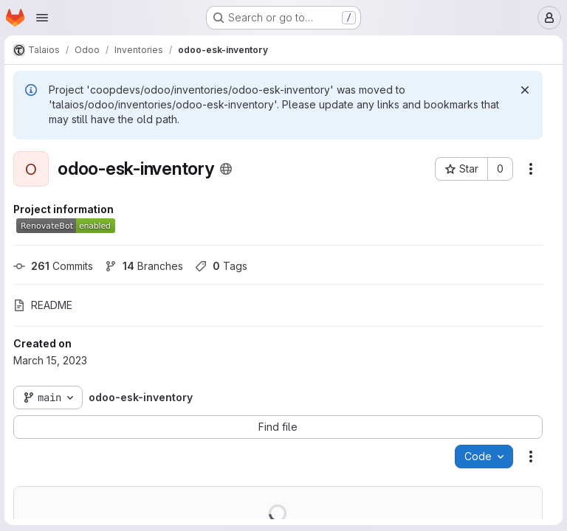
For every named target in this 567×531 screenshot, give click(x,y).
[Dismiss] (523, 90)
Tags (222, 266)
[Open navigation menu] (42, 18)
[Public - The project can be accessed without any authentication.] (227, 169)
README (44, 305)
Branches (145, 266)
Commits (54, 266)
